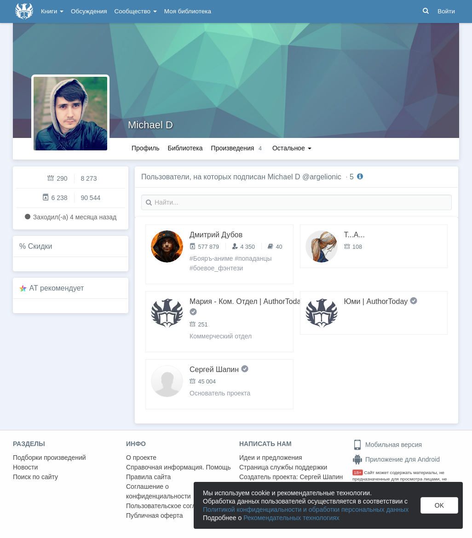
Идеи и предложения (270, 457)
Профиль (145, 148)
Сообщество (136, 11)
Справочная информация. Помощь (178, 467)
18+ (358, 472)
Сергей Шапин (321, 477)
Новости (25, 467)
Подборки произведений (49, 457)
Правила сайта (148, 477)
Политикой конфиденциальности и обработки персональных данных (306, 509)
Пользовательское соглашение (172, 505)
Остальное (291, 148)
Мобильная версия (387, 445)
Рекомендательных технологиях (291, 517)
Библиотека (184, 148)
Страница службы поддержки (283, 467)
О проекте (141, 457)
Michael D (150, 125)
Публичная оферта (154, 515)
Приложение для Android (396, 459)
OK (439, 505)
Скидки (40, 246)
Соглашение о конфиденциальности (158, 491)
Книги (52, 11)
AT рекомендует (56, 288)
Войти (446, 11)
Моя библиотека (187, 11)
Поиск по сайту (35, 477)
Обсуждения (89, 11)
